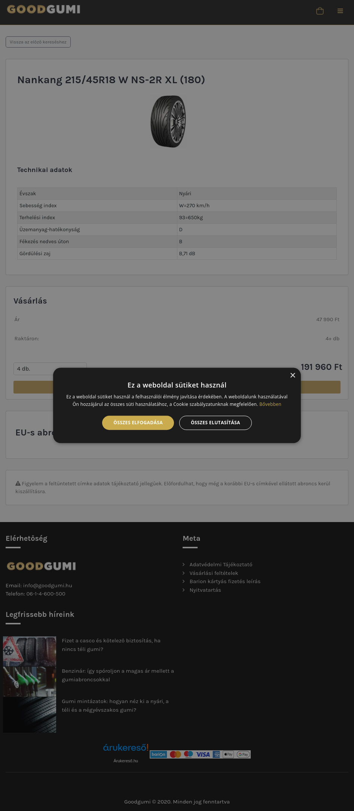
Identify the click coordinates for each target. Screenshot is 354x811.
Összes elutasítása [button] (215, 422)
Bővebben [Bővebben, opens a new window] (270, 404)
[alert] (177, 405)
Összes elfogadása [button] (138, 422)
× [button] (292, 376)
